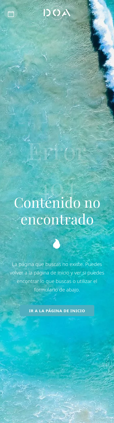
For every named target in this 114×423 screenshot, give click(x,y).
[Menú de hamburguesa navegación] (103, 13)
